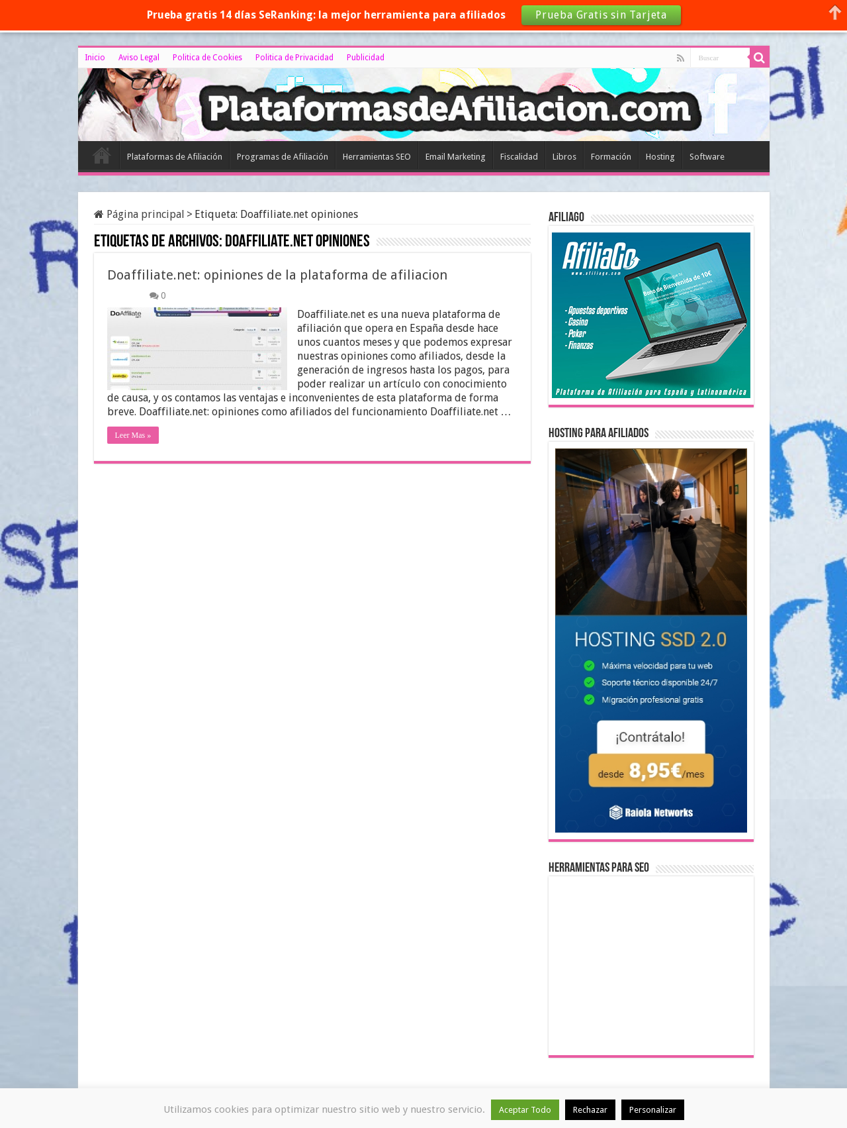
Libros (564, 157)
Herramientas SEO (377, 157)
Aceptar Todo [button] (525, 1110)
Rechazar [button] (590, 1110)
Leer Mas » (133, 435)
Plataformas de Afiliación (174, 157)
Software (707, 157)
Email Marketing (455, 157)
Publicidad (365, 57)
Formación (611, 157)
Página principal (139, 214)
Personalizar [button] (652, 1110)
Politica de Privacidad (294, 57)
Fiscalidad (519, 157)
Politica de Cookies (207, 57)
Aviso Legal (138, 57)
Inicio (95, 57)
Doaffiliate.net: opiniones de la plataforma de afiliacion (277, 275)
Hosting (660, 157)
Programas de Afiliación (282, 157)
